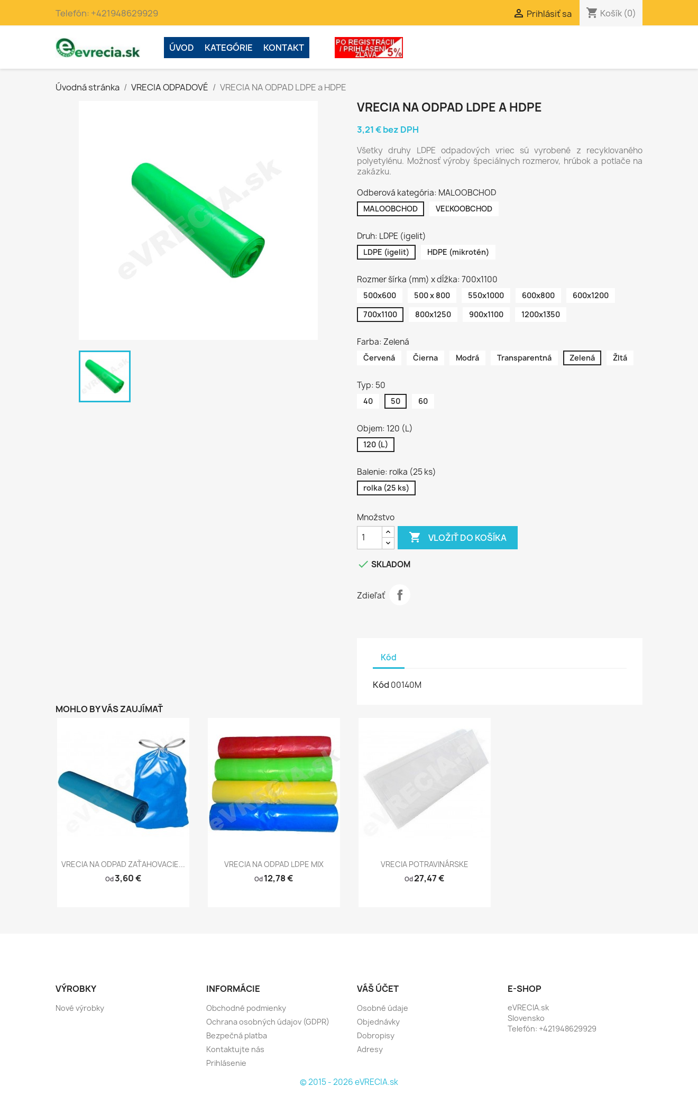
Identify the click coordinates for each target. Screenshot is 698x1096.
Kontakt (283, 47)
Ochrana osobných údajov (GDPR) (267, 1022)
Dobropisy (375, 1035)
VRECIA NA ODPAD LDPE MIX (274, 864)
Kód (381, 684)
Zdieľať (399, 594)
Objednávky (378, 1022)
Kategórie (229, 47)
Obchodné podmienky (246, 1008)
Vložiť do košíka (458, 538)
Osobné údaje (382, 1008)
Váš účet (378, 988)
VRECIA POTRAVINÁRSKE (425, 864)
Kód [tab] (389, 657)
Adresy (370, 1049)
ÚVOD (181, 47)
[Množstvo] (369, 537)
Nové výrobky (80, 1008)
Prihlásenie (226, 1063)
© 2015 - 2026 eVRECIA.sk (349, 1082)
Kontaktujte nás (235, 1049)
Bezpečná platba (236, 1035)
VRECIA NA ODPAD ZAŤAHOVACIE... (123, 864)
